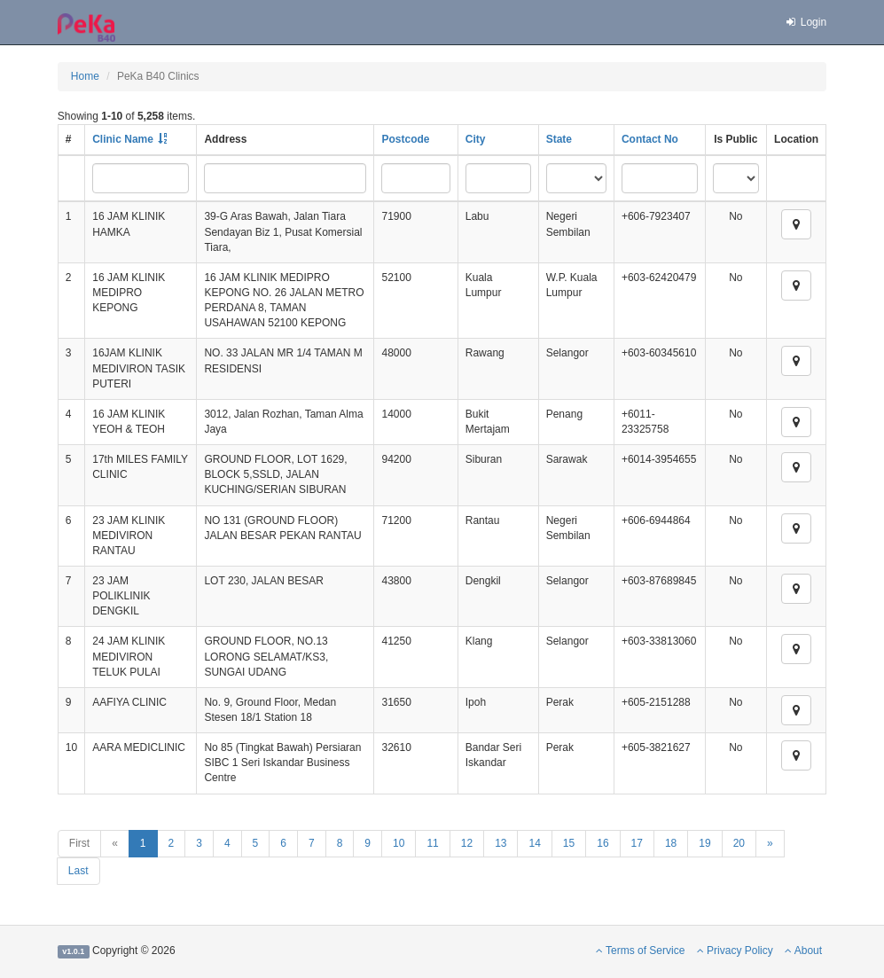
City (475, 139)
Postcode (405, 139)
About (803, 950)
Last (78, 871)
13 (500, 843)
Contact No (650, 139)
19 (704, 843)
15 (569, 843)
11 (432, 843)
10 (398, 843)
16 (602, 843)
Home (85, 76)
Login (805, 22)
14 (534, 843)
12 (467, 843)
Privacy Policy (735, 950)
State (559, 139)
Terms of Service (640, 950)
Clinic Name (122, 139)
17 (637, 843)
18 (671, 843)
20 (739, 843)
